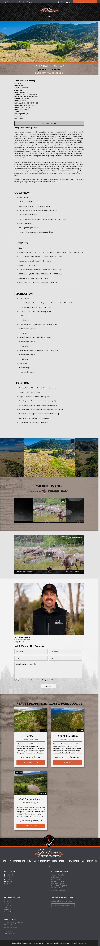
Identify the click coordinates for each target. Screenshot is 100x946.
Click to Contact (25, 109)
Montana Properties (58, 881)
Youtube (8, 881)
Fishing (6, 903)
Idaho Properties (57, 877)
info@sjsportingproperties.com (29, 2)
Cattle (6, 907)
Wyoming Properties (59, 890)
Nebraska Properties (59, 883)
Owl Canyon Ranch (31, 799)
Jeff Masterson (31, 105)
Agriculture (7, 909)
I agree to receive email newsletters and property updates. (36, 680)
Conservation (8, 911)
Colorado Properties (59, 875)
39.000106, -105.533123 (31, 103)
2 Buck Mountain (68, 735)
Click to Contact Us (10, 933)
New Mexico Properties (60, 885)
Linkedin (8, 883)
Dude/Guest (8, 905)
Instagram (8, 877)
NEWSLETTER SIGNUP (86, 2)
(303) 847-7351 (26, 107)
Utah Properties (57, 888)
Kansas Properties (58, 879)
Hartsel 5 (31, 735)
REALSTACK (83, 943)
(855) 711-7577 (9, 2)
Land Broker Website (62, 943)
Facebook (8, 875)
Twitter (7, 879)
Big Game (7, 901)
